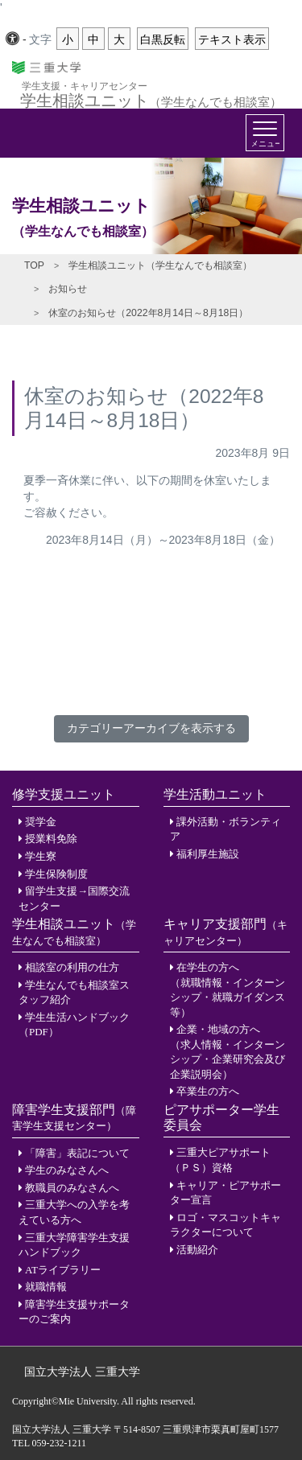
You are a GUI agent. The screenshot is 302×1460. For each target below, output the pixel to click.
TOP (34, 265)
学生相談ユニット (151, 98)
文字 (40, 39)
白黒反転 (162, 39)
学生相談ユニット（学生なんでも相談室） (160, 265)
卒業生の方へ (207, 1091)
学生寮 (40, 856)
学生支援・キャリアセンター (84, 85)
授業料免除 (51, 839)
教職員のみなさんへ (72, 1188)
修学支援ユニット (63, 794)
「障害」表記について (77, 1153)
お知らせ (67, 288)
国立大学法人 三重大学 (82, 1371)
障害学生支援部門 (74, 1117)
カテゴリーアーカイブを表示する (151, 728)
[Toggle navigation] (265, 132)
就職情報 (46, 1287)
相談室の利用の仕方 (72, 967)
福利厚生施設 (207, 854)
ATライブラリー (63, 1270)
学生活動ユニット (215, 794)
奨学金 (40, 822)
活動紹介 (197, 1250)
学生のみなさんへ (67, 1170)
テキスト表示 (232, 39)
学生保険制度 (56, 874)
